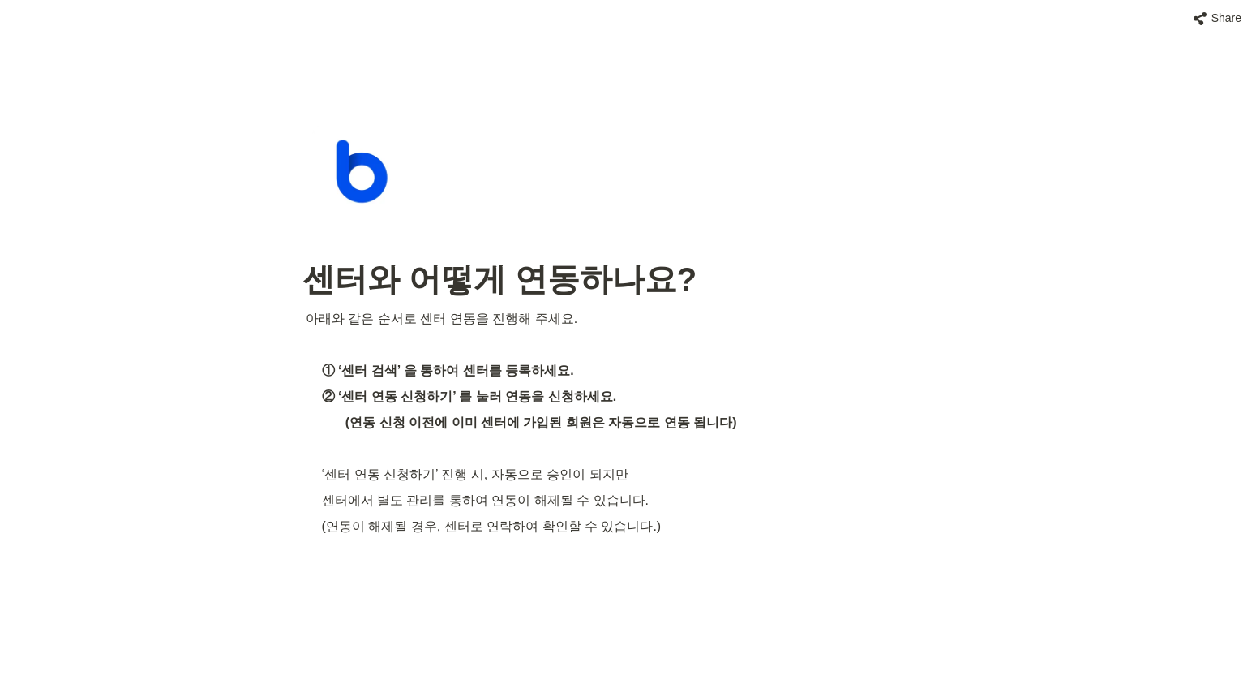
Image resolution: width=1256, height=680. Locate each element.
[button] (1217, 18)
